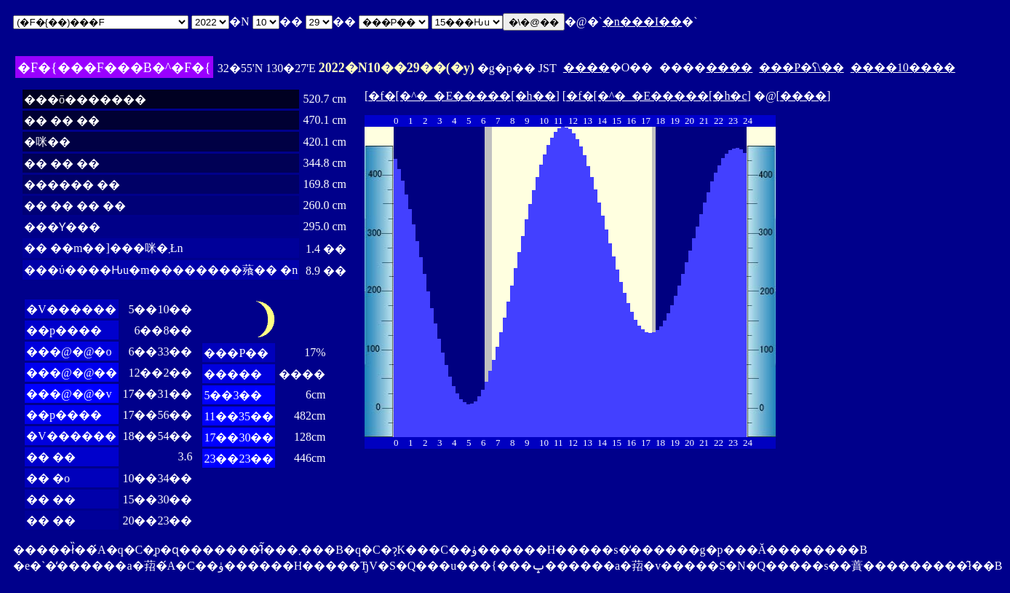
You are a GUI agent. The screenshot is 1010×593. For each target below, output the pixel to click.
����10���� (903, 67)
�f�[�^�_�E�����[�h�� (461, 96)
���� (586, 67)
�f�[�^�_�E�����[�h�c (656, 96)
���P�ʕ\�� (801, 67)
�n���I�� (642, 21)
